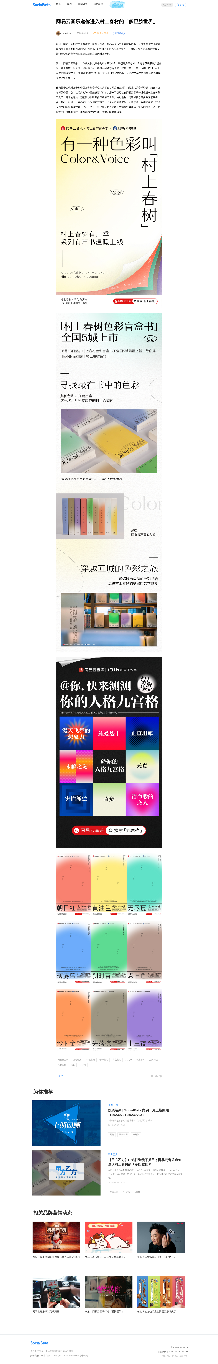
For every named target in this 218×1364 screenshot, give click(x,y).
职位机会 (98, 4)
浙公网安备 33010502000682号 (173, 1351)
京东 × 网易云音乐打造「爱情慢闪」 (104, 1311)
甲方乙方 (113, 1154)
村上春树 (140, 1059)
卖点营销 (116, 1059)
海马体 (136, 1134)
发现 (69, 4)
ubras (137, 1192)
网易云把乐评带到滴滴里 (46, 1311)
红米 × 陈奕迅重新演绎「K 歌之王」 (156, 1257)
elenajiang (66, 33)
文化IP (129, 1059)
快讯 (58, 4)
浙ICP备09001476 (179, 1347)
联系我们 (45, 1355)
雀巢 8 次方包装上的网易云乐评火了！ (157, 1311)
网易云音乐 (63, 1059)
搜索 (169, 5)
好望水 (126, 1192)
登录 (182, 5)
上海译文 (77, 1059)
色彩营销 (62, 1065)
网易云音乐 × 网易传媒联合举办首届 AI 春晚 (56, 1257)
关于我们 (34, 1355)
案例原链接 (102, 33)
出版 (73, 1065)
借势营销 (103, 1059)
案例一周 (113, 1105)
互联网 (82, 1065)
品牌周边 (153, 1059)
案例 (112, 1134)
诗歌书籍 (90, 1059)
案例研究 (83, 4)
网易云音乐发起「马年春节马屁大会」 (105, 1257)
